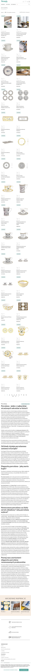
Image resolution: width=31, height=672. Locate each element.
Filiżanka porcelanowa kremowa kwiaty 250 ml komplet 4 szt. (20, 83)
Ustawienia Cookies (5, 651)
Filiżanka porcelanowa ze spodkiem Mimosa (6, 199)
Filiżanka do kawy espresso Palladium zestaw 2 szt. (21, 271)
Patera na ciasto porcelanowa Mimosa (20, 153)
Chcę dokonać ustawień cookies (10, 669)
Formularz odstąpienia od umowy (8, 658)
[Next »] (18, 395)
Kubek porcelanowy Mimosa (20, 341)
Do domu (8, 4)
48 (7, 12)
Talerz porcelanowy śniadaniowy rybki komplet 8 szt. (6, 83)
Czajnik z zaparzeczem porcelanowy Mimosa (5, 364)
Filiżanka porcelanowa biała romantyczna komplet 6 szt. (5, 58)
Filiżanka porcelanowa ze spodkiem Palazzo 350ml (6, 246)
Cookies (2, 650)
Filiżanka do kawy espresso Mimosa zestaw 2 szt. (21, 364)
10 (13, 395)
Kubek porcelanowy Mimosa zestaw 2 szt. (20, 387)
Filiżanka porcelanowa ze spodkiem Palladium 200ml (21, 247)
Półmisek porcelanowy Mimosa (5, 130)
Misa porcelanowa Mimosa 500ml (6, 317)
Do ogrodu (13, 4)
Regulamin (3, 646)
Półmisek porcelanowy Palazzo (5, 153)
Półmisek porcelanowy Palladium (20, 130)
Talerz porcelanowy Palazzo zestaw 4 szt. (20, 107)
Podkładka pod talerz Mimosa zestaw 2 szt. (5, 341)
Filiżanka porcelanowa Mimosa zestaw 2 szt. (5, 387)
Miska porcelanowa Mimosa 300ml (20, 294)
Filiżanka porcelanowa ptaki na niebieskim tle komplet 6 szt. (5, 34)
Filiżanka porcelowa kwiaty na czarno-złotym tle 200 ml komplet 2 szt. (21, 34)
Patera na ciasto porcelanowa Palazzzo (20, 176)
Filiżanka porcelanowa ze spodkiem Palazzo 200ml (6, 271)
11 (15, 395)
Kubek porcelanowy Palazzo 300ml (5, 222)
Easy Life (3, 104)
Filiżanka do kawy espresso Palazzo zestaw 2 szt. (6, 294)
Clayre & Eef (3, 31)
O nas (2, 645)
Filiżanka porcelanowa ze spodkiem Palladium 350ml (21, 223)
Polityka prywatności (5, 648)
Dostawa (3, 655)
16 (4, 12)
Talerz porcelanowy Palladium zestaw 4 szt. (5, 107)
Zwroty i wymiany (5, 656)
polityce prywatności (10, 667)
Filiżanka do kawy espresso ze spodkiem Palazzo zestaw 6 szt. (21, 318)
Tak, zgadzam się (23, 669)
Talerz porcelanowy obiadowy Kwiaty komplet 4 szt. (21, 58)
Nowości (3, 4)
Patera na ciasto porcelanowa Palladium (5, 176)
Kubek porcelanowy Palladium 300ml (20, 199)
